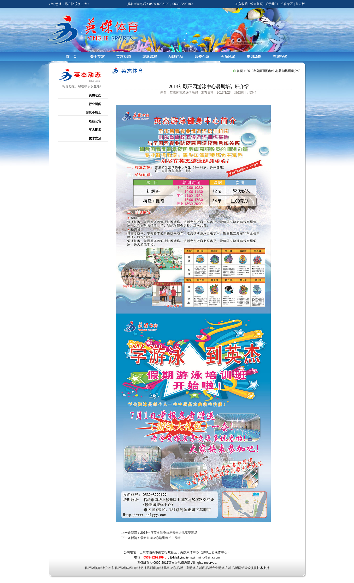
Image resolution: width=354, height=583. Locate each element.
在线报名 (280, 56)
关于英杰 (97, 56)
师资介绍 (201, 56)
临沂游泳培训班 (145, 568)
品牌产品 (175, 56)
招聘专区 (286, 4)
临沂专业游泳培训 (218, 568)
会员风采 (228, 56)
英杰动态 (123, 56)
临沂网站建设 (241, 568)
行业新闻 (95, 104)
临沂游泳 (91, 568)
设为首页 (256, 4)
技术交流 (95, 138)
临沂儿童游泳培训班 (191, 568)
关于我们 (271, 4)
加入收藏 (241, 4)
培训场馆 (254, 56)
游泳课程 (149, 56)
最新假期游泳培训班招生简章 (160, 538)
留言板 (300, 4)
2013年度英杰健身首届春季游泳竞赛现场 (168, 533)
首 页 (71, 56)
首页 (240, 71)
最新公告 (95, 121)
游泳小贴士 (93, 112)
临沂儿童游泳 (166, 568)
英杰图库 (95, 130)
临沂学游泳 (106, 568)
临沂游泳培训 (124, 568)
